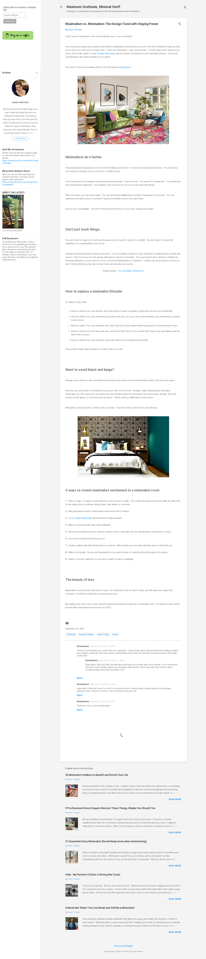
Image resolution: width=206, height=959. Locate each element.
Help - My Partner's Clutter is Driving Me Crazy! (92, 874)
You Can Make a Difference (131, 271)
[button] (179, 24)
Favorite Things (86, 634)
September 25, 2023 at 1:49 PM (102, 646)
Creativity (71, 634)
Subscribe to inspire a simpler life (19, 8)
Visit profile (20, 139)
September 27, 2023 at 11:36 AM (103, 684)
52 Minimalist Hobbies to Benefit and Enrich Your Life (96, 774)
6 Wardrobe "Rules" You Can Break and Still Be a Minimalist (99, 907)
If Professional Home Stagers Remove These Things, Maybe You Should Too (110, 808)
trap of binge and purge (104, 53)
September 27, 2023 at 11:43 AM (111, 660)
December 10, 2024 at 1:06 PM (102, 701)
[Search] (185, 7)
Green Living (103, 634)
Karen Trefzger (20, 102)
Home (115, 634)
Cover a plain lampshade (79, 518)
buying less (125, 67)
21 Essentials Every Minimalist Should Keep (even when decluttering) (106, 841)
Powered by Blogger (123, 946)
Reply (80, 678)
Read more (175, 799)
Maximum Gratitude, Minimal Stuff (93, 7)
